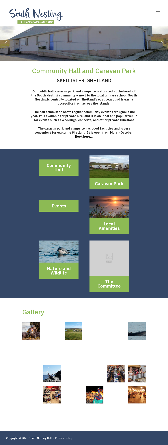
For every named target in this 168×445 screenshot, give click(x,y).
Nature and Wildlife (59, 270)
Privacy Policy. (63, 438)
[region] (84, 43)
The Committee (109, 284)
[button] (6, 43)
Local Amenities (109, 226)
